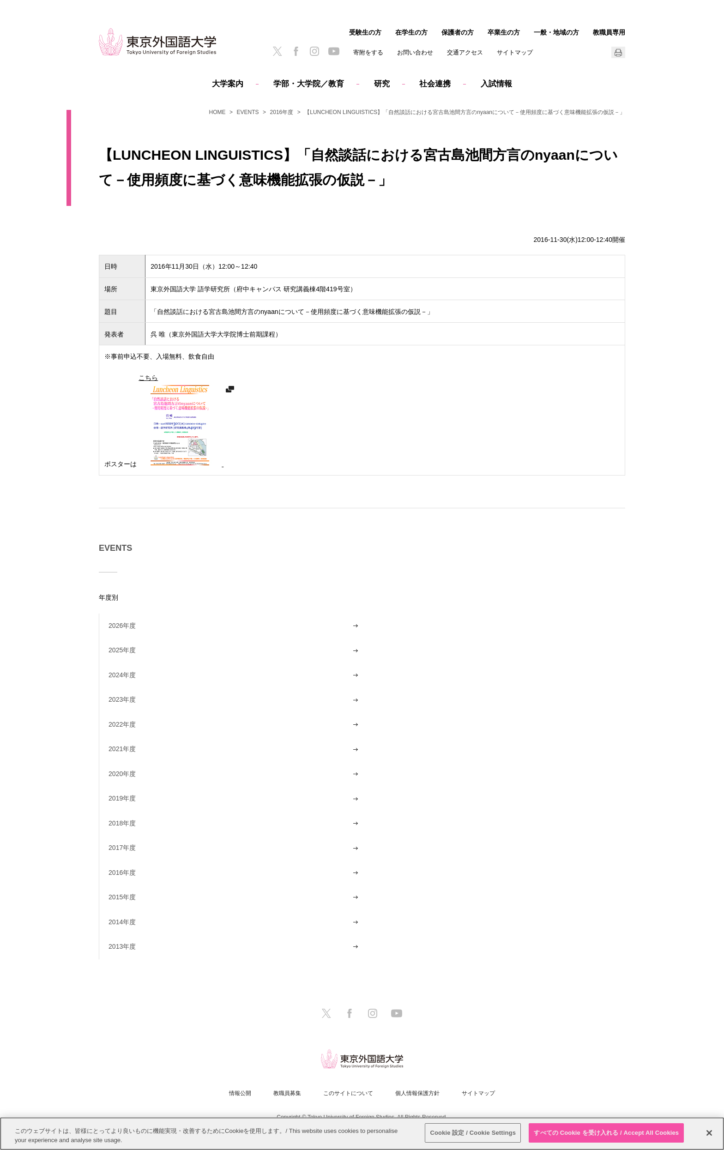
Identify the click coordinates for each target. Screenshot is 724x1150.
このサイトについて (348, 1093)
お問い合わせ (415, 52)
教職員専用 (609, 32)
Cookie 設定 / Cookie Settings (473, 1132)
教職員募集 (287, 1093)
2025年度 (122, 650)
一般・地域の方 (556, 32)
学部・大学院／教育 (308, 83)
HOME (217, 112)
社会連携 (435, 83)
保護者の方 (457, 32)
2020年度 (122, 773)
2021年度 (122, 749)
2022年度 (122, 724)
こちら (181, 420)
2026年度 (122, 625)
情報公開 (240, 1093)
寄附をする (368, 52)
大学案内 (227, 83)
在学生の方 (411, 32)
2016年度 (282, 112)
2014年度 (122, 922)
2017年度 (122, 847)
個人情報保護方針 (417, 1093)
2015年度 (122, 897)
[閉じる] (709, 1133)
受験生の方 (365, 32)
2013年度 (122, 946)
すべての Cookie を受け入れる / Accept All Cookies (606, 1132)
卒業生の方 (504, 32)
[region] (362, 1133)
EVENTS (248, 112)
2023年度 (122, 699)
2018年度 (122, 823)
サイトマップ (515, 52)
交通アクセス (465, 52)
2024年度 (122, 675)
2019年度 (122, 798)
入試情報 (496, 83)
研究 (382, 83)
